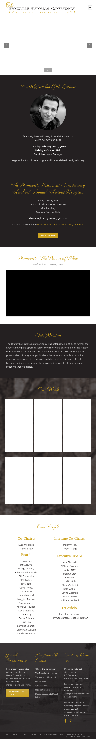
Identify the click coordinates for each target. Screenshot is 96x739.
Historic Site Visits (42, 690)
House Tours (40, 681)
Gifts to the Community (45, 669)
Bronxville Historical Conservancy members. (60, 224)
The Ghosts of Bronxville (46, 677)
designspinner (83, 737)
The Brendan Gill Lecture (46, 673)
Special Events (41, 686)
